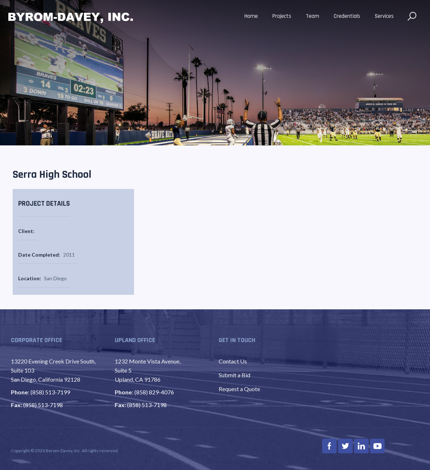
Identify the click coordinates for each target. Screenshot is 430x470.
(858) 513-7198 (43, 404)
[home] (70, 17)
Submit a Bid (234, 374)
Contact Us (233, 361)
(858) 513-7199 (50, 392)
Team (312, 16)
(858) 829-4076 (154, 392)
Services (384, 16)
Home (251, 16)
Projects (281, 16)
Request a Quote (239, 388)
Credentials (347, 16)
